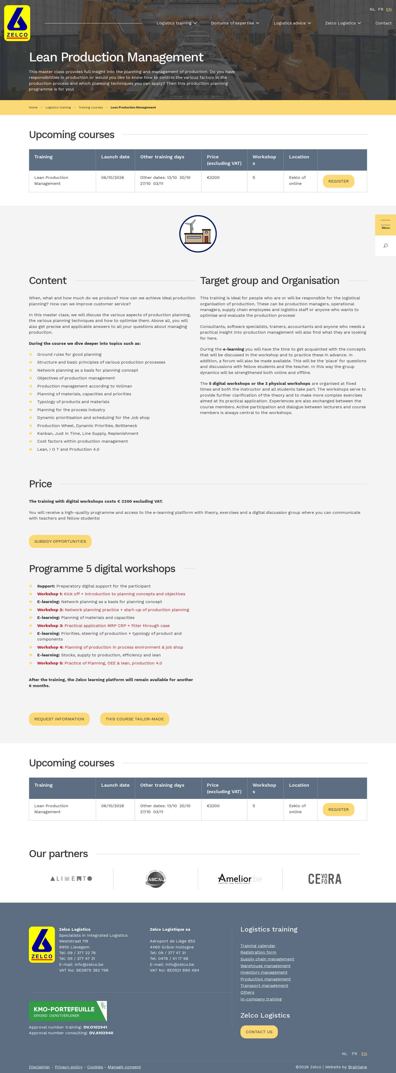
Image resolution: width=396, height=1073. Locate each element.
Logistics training (174, 23)
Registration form (258, 952)
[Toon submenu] (195, 23)
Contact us (259, 1031)
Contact (383, 23)
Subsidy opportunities (60, 541)
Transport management (264, 985)
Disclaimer (39, 1066)
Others (247, 992)
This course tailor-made (135, 718)
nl (372, 9)
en (389, 9)
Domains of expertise (232, 23)
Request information (59, 718)
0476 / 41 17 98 (173, 958)
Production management (265, 979)
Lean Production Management (133, 107)
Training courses (91, 107)
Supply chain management (267, 958)
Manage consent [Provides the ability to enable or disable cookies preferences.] (124, 1066)
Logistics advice (290, 23)
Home (33, 107)
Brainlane (357, 1066)
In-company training (261, 999)
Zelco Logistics (340, 23)
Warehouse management (265, 965)
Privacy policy (68, 1066)
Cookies (95, 1066)
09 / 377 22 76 (81, 952)
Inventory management (264, 972)
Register (338, 181)
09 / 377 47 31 (81, 958)
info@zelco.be (89, 964)
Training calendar (258, 945)
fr (381, 9)
